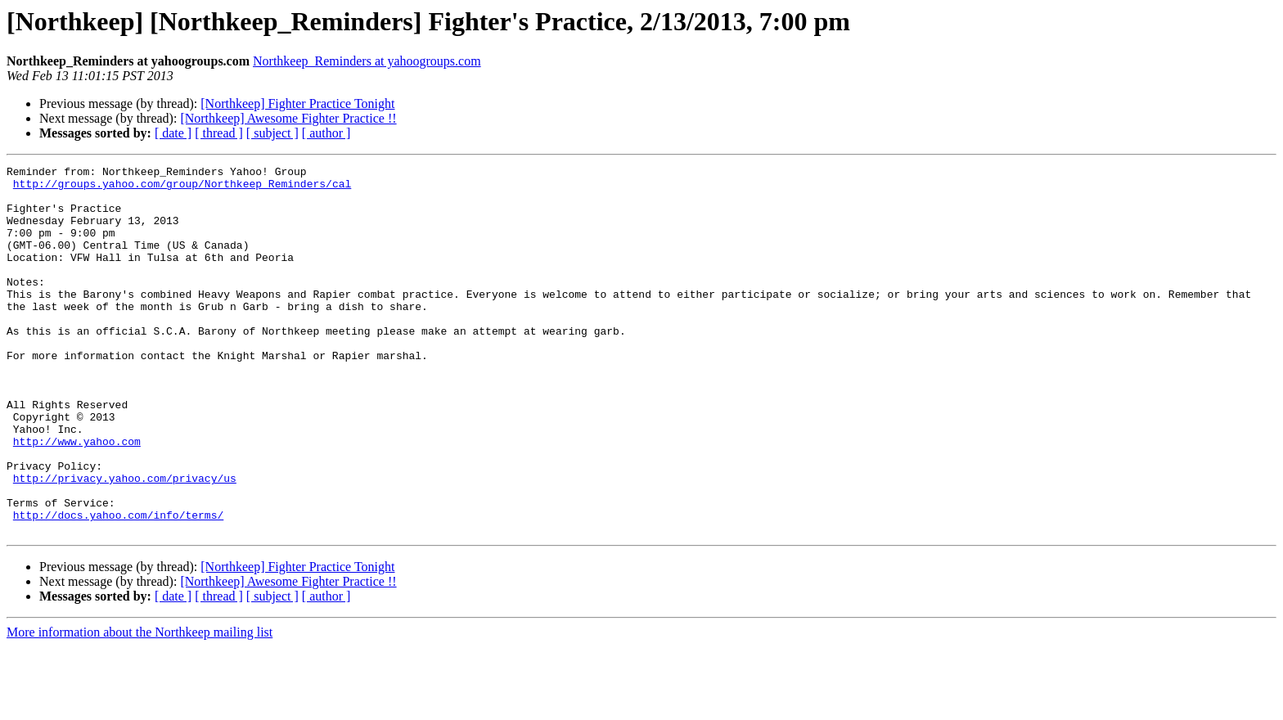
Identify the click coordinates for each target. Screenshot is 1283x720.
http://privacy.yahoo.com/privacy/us (124, 541)
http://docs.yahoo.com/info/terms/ (118, 585)
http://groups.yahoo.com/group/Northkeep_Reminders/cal (182, 188)
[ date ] (173, 133)
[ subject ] (272, 133)
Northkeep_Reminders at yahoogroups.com (367, 61)
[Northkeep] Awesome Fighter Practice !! (288, 118)
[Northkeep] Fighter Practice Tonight (297, 103)
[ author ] (326, 133)
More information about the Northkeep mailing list (139, 706)
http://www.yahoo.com (77, 497)
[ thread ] (219, 133)
